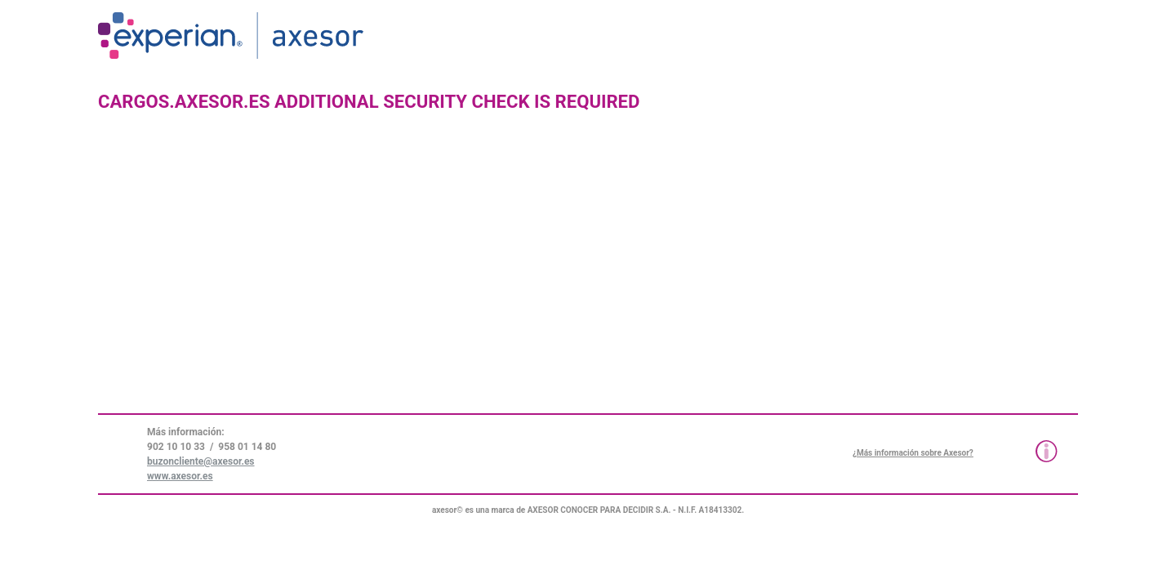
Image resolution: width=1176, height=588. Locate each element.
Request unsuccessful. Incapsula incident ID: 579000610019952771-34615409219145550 (588, 294)
